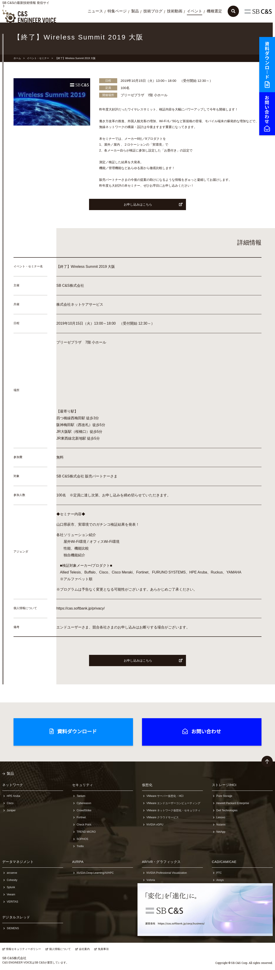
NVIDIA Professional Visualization (167, 872)
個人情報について (60, 949)
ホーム (17, 58)
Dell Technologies (227, 810)
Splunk (11, 887)
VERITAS (12, 901)
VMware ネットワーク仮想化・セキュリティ (173, 810)
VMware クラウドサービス (163, 817)
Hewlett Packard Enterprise (232, 803)
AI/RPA (78, 862)
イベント (194, 11)
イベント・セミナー (38, 58)
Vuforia (151, 880)
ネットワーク (12, 785)
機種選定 (214, 11)
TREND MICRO (86, 831)
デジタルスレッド (16, 917)
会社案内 (84, 949)
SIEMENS (13, 928)
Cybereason (84, 803)
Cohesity (12, 880)
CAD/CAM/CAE (224, 862)
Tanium (81, 796)
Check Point (84, 824)
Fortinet (81, 817)
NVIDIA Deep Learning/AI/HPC (95, 872)
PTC (219, 872)
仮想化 (147, 785)
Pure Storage (224, 796)
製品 (135, 11)
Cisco (10, 803)
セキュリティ (82, 785)
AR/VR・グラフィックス (161, 862)
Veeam (11, 894)
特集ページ (117, 11)
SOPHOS (82, 839)
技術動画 (174, 11)
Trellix (80, 846)
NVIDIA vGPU (155, 824)
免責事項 (103, 949)
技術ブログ (153, 11)
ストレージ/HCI (224, 785)
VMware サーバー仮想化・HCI (165, 796)
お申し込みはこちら (153, 204)
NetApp (220, 831)
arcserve (12, 872)
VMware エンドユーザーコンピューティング (173, 803)
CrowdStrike (84, 810)
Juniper (11, 810)
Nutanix (221, 824)
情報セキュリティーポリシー (23, 949)
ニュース (95, 11)
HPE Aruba (13, 796)
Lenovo (220, 817)
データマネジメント (18, 862)
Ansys (220, 880)
